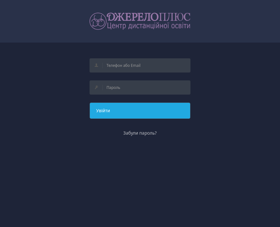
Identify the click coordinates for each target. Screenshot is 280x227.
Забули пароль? (140, 133)
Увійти (103, 111)
